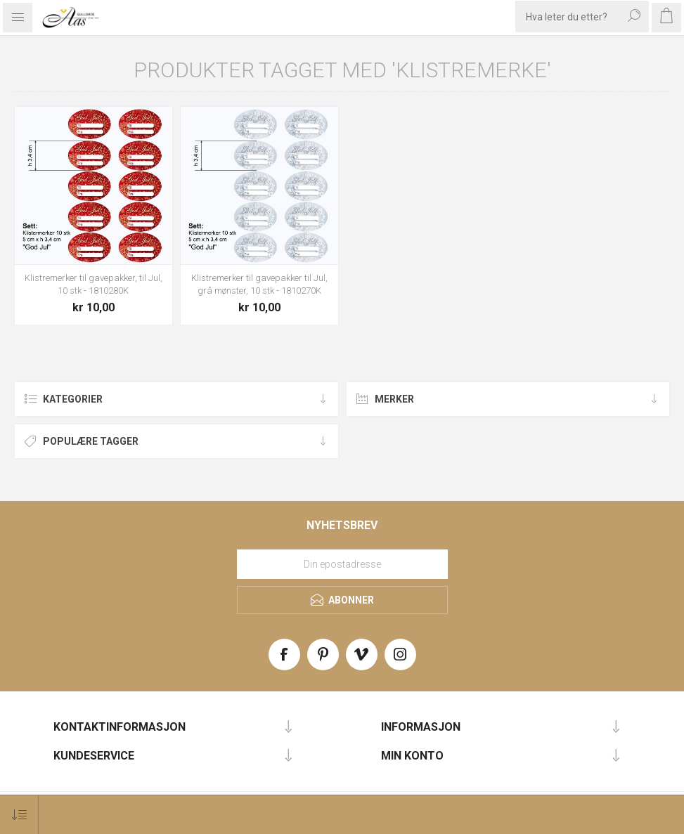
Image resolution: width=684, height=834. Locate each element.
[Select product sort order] (19, 814)
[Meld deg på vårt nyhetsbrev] (342, 564)
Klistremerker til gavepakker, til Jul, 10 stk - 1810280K (93, 284)
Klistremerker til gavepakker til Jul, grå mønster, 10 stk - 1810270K (259, 284)
